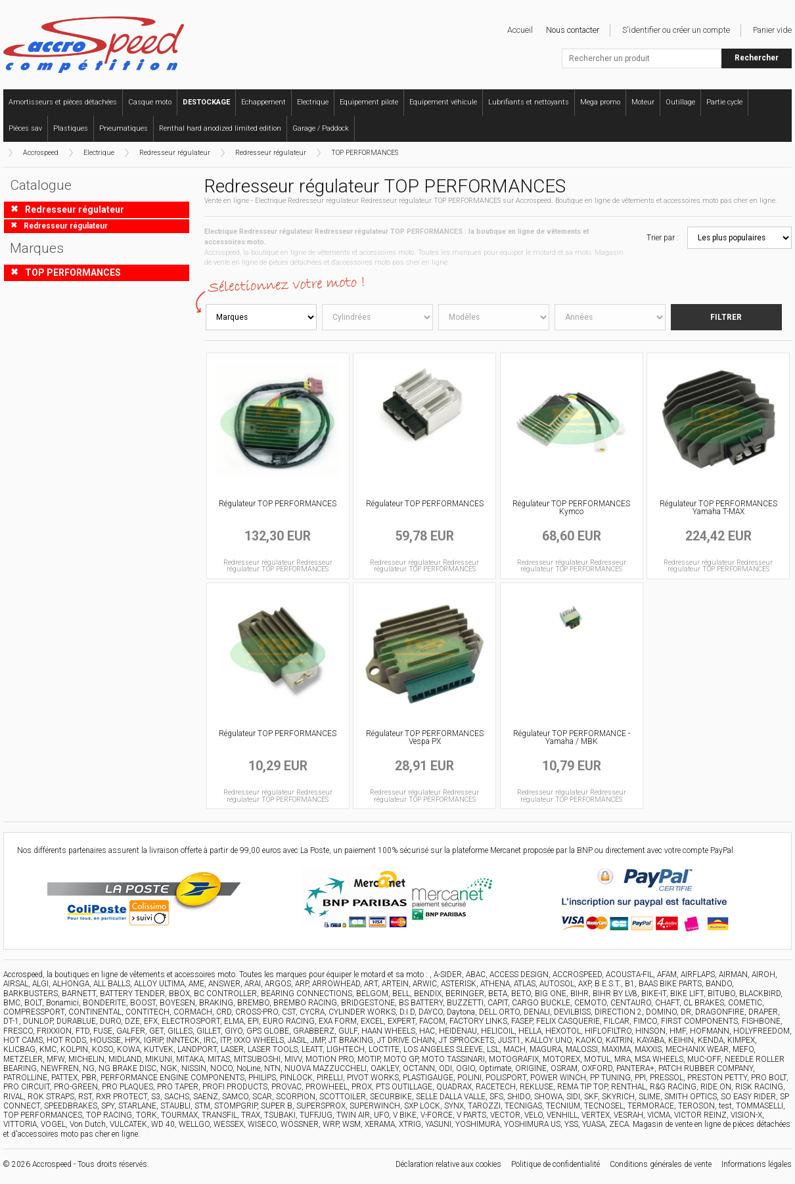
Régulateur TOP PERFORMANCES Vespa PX (425, 737)
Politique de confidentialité (555, 1164)
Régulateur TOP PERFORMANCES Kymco (571, 507)
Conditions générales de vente (661, 1164)
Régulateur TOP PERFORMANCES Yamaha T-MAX (718, 507)
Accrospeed (40, 152)
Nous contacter (572, 30)
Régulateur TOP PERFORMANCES (277, 503)
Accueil (520, 30)
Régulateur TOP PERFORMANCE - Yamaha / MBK (571, 737)
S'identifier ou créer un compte (676, 30)
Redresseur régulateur (174, 152)
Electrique (98, 152)
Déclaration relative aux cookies (448, 1164)
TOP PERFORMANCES (364, 152)
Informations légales (756, 1164)
